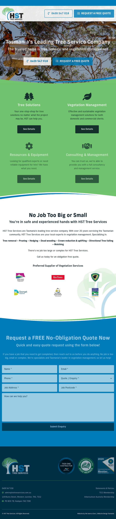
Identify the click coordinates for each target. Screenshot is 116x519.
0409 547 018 (7, 488)
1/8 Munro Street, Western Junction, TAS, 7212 (21, 497)
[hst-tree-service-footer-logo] (15, 458)
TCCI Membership (106, 493)
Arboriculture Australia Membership (99, 497)
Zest (94, 513)
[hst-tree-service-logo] (12, 8)
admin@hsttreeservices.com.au (16, 493)
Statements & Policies (105, 488)
